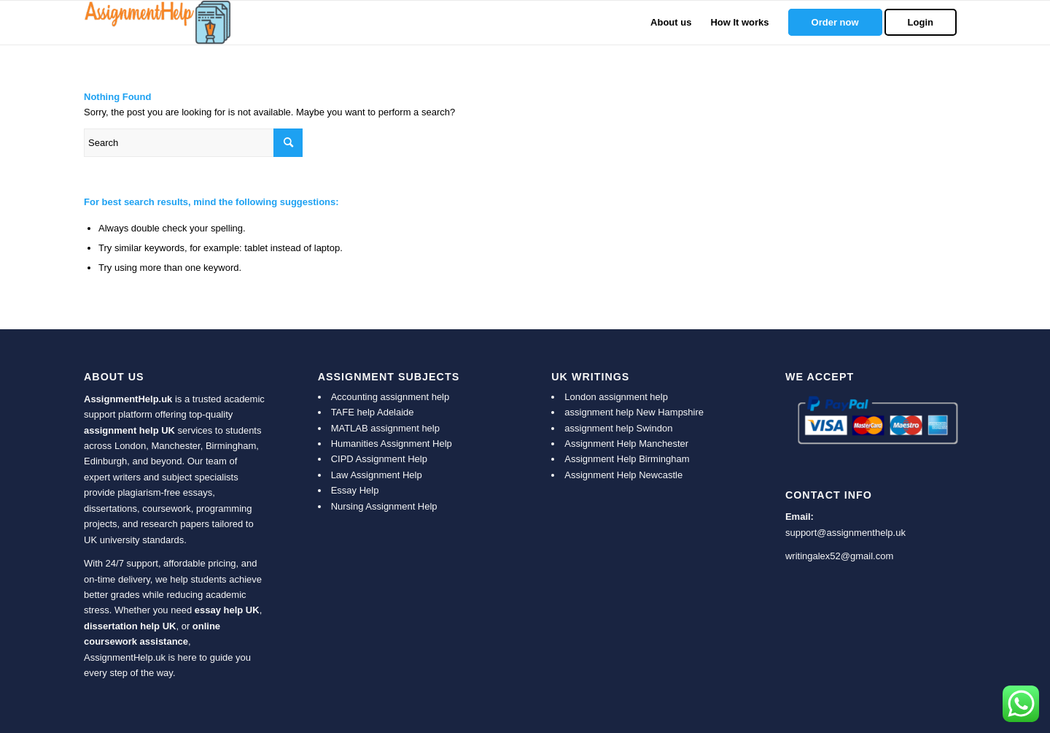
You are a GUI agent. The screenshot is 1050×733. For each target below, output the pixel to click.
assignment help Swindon (618, 428)
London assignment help (616, 396)
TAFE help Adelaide (372, 412)
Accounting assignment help (390, 396)
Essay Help (355, 490)
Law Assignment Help (376, 474)
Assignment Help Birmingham (626, 458)
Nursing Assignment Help (384, 506)
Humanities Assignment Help (391, 443)
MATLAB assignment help (385, 428)
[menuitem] (671, 23)
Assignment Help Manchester (626, 443)
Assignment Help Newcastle (623, 474)
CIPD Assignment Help (379, 458)
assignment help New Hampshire (634, 412)
